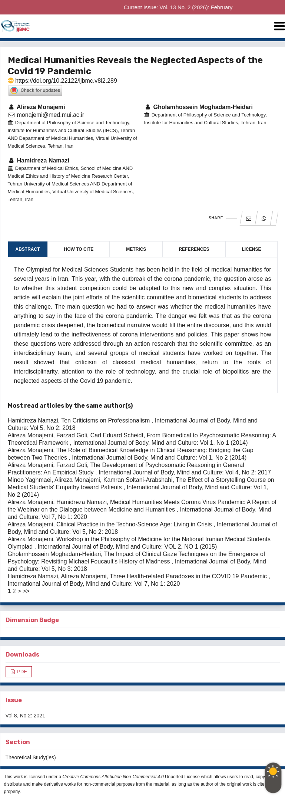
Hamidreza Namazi (38, 160)
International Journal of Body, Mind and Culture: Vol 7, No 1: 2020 (94, 584)
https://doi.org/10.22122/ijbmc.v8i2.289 (62, 81)
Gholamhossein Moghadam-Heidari (198, 107)
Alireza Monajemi (36, 107)
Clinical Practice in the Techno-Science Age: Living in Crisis (134, 524)
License (251, 249)
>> (26, 591)
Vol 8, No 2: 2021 (25, 716)
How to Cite (79, 249)
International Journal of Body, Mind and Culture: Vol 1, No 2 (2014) (159, 457)
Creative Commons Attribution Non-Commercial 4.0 (113, 776)
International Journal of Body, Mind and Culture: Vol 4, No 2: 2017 (185, 472)
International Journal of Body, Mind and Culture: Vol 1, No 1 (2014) (160, 443)
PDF (21, 671)
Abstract (28, 249)
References (194, 249)
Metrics (136, 249)
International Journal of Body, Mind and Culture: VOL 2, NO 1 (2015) (127, 546)
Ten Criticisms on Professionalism (106, 420)
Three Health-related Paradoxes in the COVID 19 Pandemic (189, 576)
